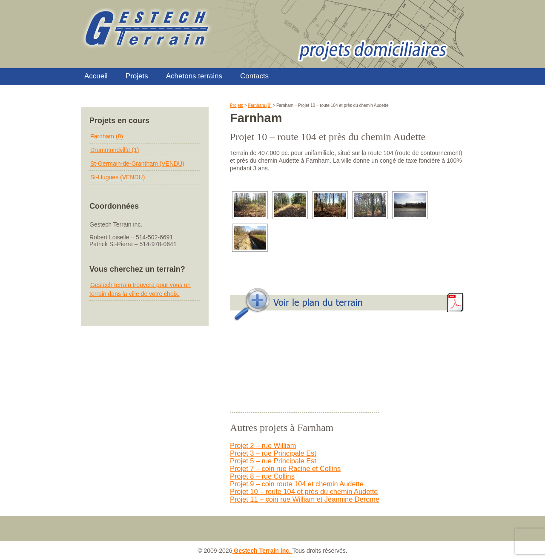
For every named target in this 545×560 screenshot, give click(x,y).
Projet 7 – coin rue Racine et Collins (285, 468)
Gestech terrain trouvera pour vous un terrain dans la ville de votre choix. (140, 289)
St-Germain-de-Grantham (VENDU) (137, 163)
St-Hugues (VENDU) (117, 177)
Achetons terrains (194, 76)
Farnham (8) (106, 136)
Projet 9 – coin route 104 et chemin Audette (297, 484)
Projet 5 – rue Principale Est (273, 461)
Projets (137, 76)
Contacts (254, 76)
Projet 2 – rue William (263, 445)
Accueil (96, 76)
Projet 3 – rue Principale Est (273, 453)
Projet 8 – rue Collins (262, 476)
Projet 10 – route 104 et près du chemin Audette (304, 491)
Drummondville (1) (114, 149)
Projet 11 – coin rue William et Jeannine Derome (304, 499)
